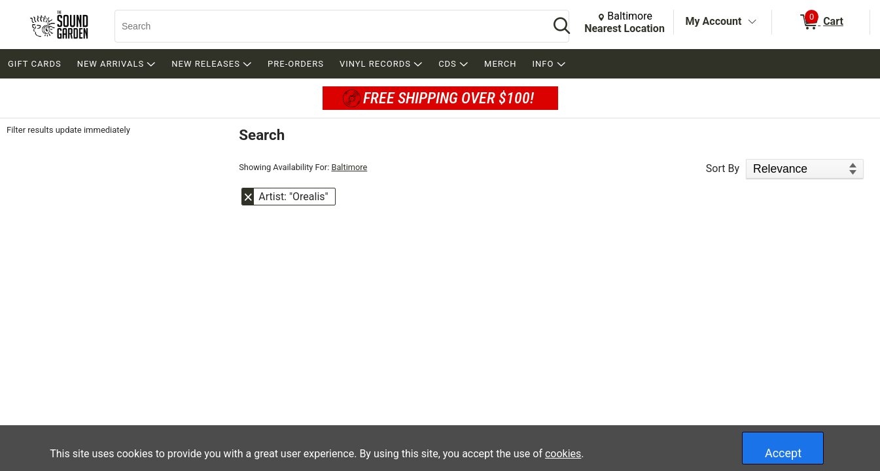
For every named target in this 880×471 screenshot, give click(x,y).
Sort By (722, 168)
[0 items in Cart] (821, 22)
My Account (714, 21)
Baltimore (349, 167)
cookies (563, 453)
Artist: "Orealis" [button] (293, 196)
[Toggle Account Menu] (752, 22)
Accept (783, 453)
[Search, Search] (325, 26)
